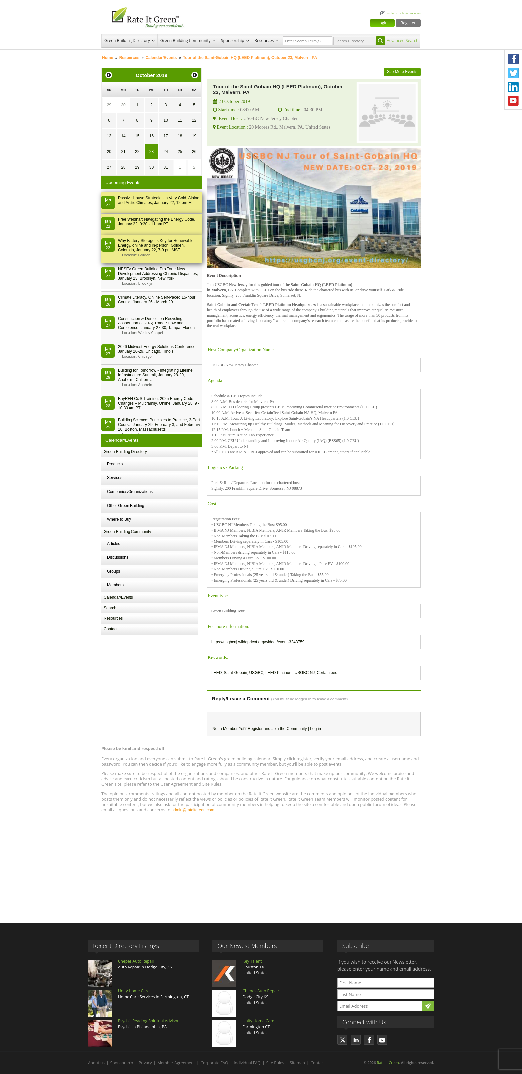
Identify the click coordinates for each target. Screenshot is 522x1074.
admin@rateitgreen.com (192, 810)
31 (165, 167)
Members (115, 585)
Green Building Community (185, 40)
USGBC (256, 672)
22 (137, 151)
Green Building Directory (127, 40)
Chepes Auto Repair (136, 961)
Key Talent (252, 961)
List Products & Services (403, 13)
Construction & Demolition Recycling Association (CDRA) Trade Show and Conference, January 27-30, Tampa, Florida (156, 323)
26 (194, 151)
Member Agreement (176, 1063)
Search (110, 608)
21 (123, 151)
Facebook (513, 59)
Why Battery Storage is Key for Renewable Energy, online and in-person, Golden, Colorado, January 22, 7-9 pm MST (155, 245)
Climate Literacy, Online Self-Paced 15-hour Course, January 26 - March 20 (156, 299)
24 (165, 151)
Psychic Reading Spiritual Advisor (148, 1021)
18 (180, 136)
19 (194, 136)
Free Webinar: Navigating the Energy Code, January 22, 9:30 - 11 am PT (156, 221)
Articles (113, 543)
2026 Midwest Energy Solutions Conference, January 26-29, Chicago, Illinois (157, 349)
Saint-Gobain (235, 672)
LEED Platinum (278, 672)
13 (109, 136)
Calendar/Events (161, 57)
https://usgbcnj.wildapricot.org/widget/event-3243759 (258, 642)
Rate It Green (388, 1062)
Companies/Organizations (130, 491)
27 (109, 167)
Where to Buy (119, 519)
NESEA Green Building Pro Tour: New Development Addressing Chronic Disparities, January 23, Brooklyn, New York (158, 274)
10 (165, 120)
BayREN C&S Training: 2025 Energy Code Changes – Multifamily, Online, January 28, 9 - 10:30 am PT (158, 403)
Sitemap (297, 1063)
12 (194, 120)
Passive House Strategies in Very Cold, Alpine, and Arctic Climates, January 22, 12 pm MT (159, 200)
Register (408, 23)
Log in (315, 728)
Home (107, 57)
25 (180, 151)
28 (123, 167)
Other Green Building (125, 505)
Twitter (513, 73)
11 (180, 120)
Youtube (513, 101)
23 (151, 151)
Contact (110, 629)
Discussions (117, 557)
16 (151, 136)
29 (109, 105)
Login (382, 23)
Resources (264, 40)
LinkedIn (513, 87)
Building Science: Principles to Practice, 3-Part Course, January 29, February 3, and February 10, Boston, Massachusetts (159, 425)
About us (96, 1063)
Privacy (145, 1063)
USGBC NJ (304, 672)
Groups (113, 571)
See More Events (402, 71)
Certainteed (327, 672)
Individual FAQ (247, 1063)
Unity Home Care (133, 991)
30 (123, 105)
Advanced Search (402, 40)
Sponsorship (232, 40)
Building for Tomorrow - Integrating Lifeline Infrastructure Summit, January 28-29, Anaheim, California (155, 375)
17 (165, 136)
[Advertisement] (261, 864)
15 (137, 136)
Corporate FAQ (214, 1063)
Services (114, 477)
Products (115, 464)
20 (109, 151)
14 (123, 136)
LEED (216, 672)
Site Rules (275, 1063)
